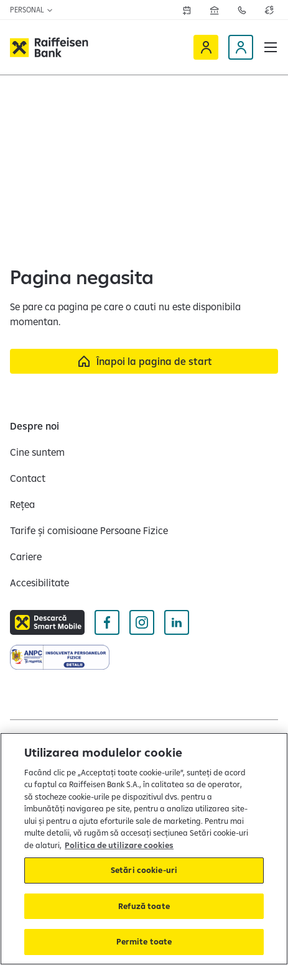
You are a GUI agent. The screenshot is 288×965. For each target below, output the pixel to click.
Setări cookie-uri (144, 870)
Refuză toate (144, 906)
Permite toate (144, 941)
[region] (144, 848)
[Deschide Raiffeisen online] (205, 47)
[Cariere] (26, 556)
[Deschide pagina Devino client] (240, 47)
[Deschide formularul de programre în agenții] (187, 10)
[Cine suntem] (37, 452)
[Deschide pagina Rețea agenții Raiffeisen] (214, 10)
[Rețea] (22, 504)
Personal (31, 9)
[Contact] (27, 478)
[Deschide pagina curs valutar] (269, 10)
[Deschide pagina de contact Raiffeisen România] (242, 10)
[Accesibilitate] (39, 582)
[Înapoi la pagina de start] (144, 361)
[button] (270, 47)
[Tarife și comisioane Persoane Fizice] (89, 530)
